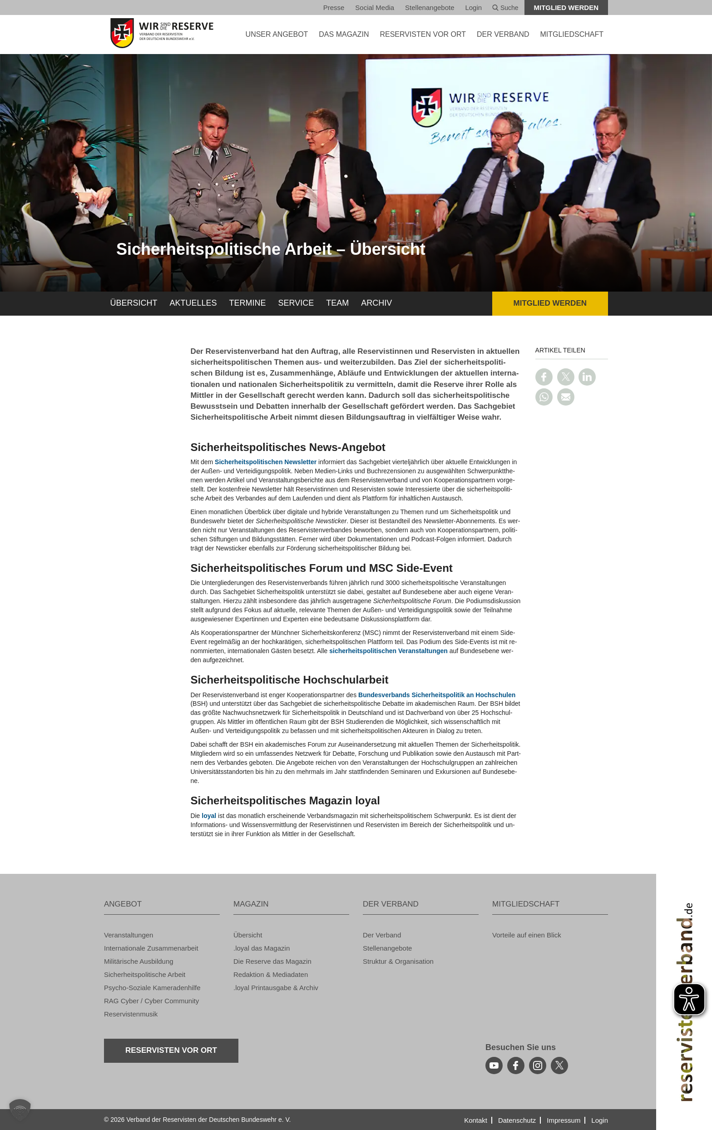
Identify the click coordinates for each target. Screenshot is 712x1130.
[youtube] (494, 1065)
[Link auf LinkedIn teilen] (587, 377)
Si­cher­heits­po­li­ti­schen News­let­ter (265, 462)
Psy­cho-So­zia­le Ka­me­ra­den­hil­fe (152, 987)
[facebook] (515, 1065)
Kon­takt (475, 1120)
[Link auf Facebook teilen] (544, 377)
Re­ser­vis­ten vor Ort (423, 34)
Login (473, 7)
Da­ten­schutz (517, 1120)
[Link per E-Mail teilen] (565, 397)
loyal (209, 815)
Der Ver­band (382, 935)
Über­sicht (134, 302)
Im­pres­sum (563, 1120)
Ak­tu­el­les (193, 302)
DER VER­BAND (503, 34)
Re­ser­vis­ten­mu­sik (131, 1014)
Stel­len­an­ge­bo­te (429, 7)
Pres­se (334, 7)
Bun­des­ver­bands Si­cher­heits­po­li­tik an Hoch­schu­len (436, 695)
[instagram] (537, 1065)
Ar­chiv (376, 302)
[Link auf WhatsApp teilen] (544, 397)
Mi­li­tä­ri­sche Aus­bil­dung (138, 961)
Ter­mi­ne (247, 302)
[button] (20, 1110)
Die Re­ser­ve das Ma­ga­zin (272, 961)
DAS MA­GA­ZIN (344, 34)
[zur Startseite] (162, 33)
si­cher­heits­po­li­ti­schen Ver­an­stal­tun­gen (388, 650)
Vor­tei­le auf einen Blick (526, 935)
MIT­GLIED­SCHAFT (571, 34)
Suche (505, 7)
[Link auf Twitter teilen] (565, 377)
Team (337, 302)
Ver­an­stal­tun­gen (128, 935)
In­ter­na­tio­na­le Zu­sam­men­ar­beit (151, 948)
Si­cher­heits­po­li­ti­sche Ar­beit (144, 974)
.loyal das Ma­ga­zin (261, 948)
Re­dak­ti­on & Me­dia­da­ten (270, 974)
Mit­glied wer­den (566, 7)
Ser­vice (296, 302)
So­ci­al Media (374, 7)
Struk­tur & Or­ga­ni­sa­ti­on (398, 961)
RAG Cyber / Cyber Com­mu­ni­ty (151, 1001)
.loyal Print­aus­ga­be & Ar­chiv (275, 987)
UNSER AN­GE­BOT (277, 34)
